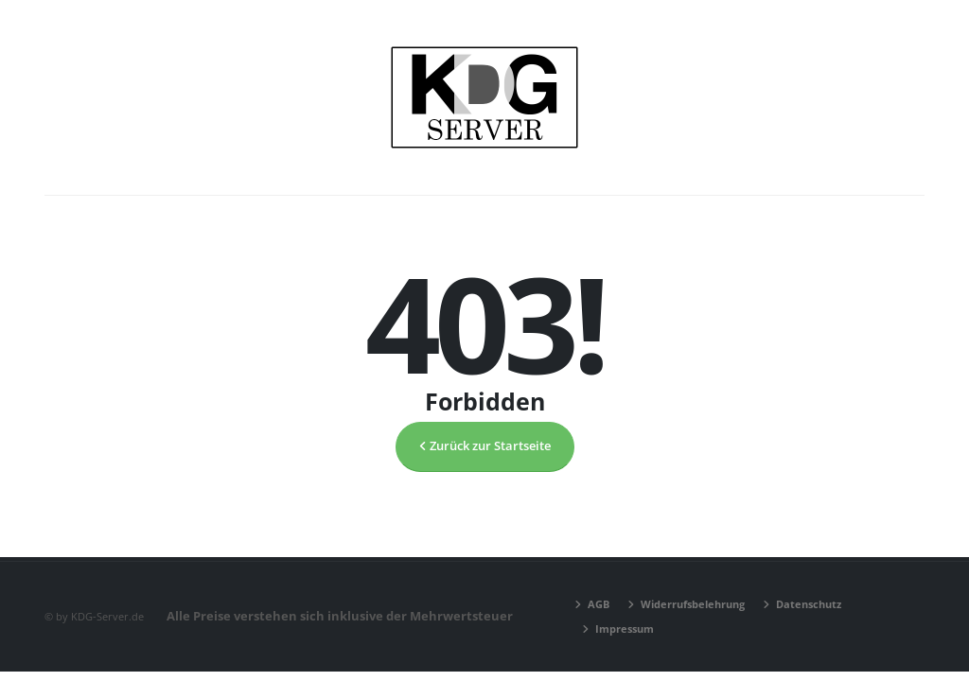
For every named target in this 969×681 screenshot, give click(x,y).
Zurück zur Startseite (485, 446)
